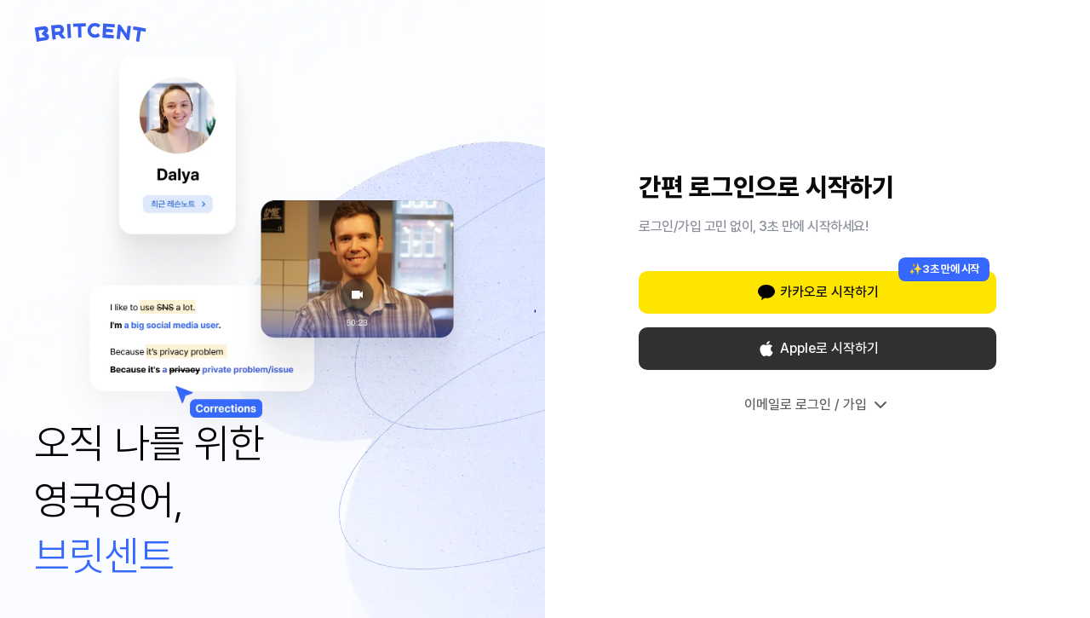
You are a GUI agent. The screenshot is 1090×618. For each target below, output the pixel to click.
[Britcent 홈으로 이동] (90, 32)
